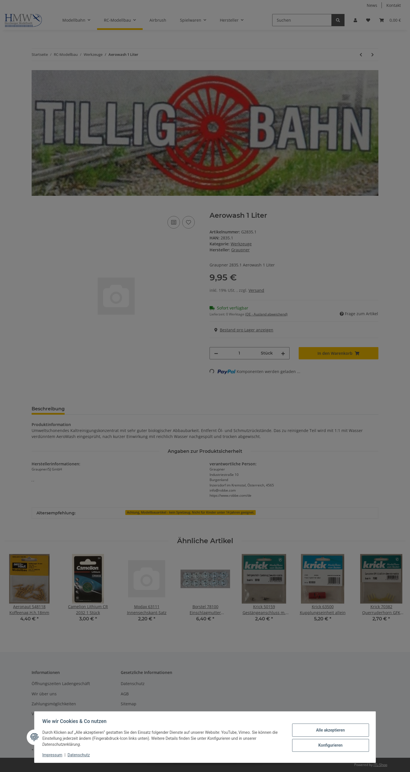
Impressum (53, 755)
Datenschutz (80, 755)
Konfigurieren (329, 745)
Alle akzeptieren (329, 730)
